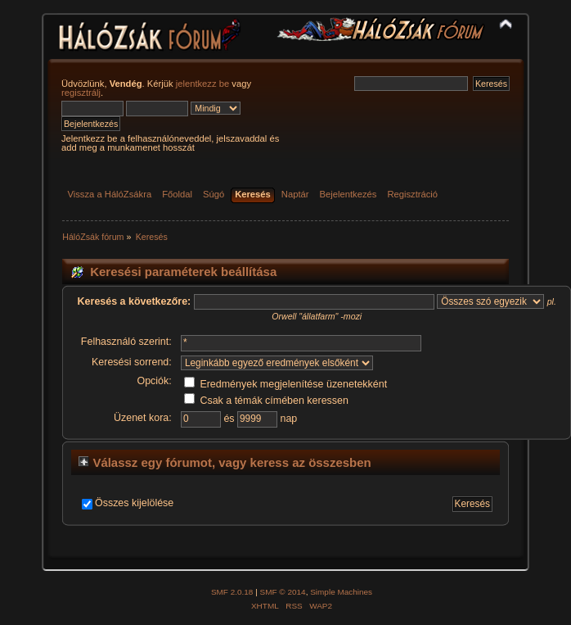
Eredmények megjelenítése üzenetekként (285, 384)
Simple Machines (341, 591)
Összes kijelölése (134, 503)
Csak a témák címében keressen (266, 400)
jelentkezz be (202, 83)
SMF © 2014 (283, 591)
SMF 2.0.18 (232, 591)
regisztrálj (81, 92)
